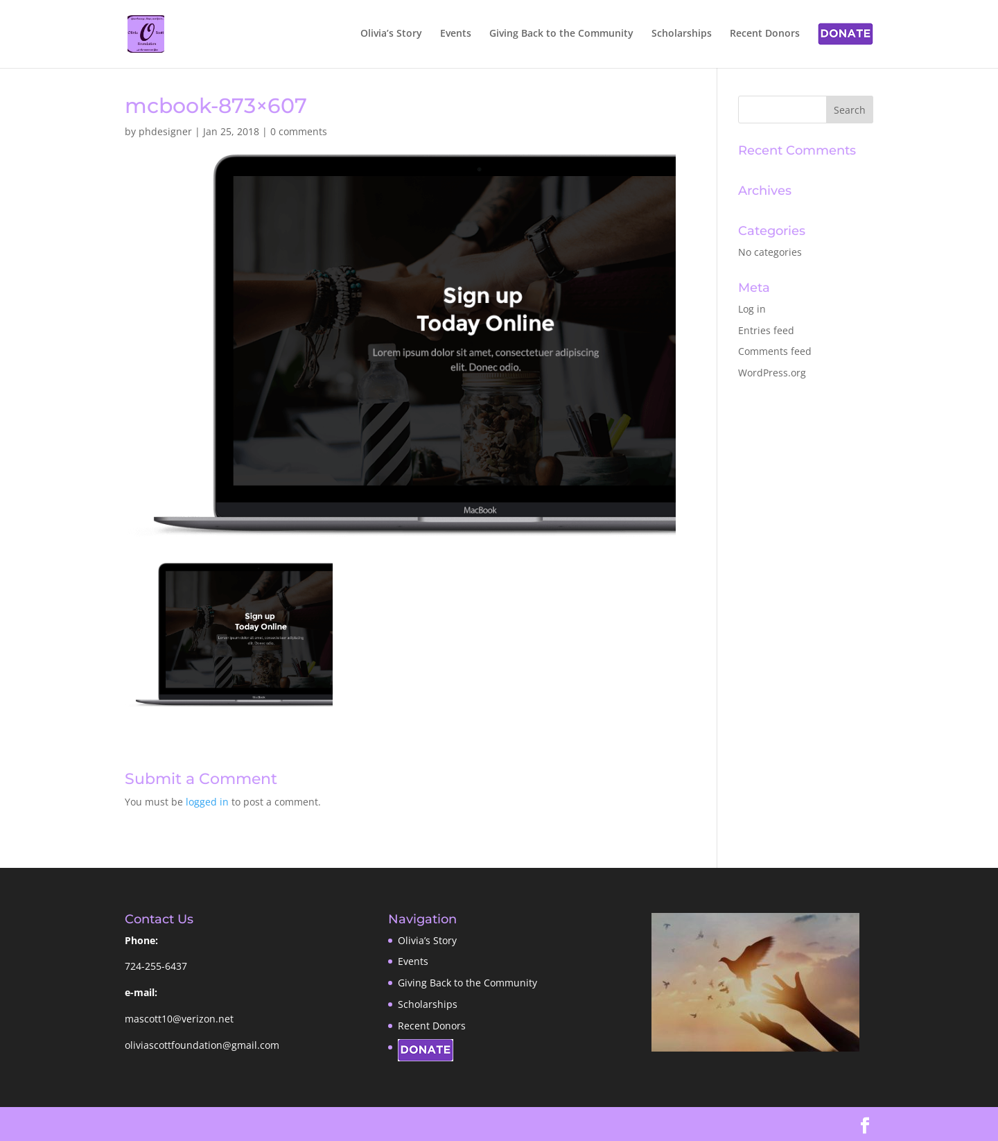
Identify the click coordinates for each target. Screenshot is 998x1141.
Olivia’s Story (391, 34)
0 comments (298, 131)
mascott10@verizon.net (179, 1018)
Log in (752, 308)
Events (455, 34)
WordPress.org (772, 372)
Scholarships (681, 34)
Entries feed (766, 330)
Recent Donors (765, 34)
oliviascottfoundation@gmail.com (202, 1045)
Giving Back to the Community (561, 34)
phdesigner (165, 131)
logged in (207, 801)
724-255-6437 (156, 966)
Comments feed (775, 351)
